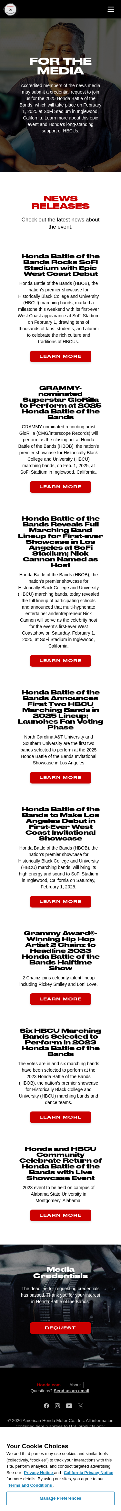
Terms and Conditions (30, 1485)
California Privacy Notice (88, 1472)
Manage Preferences (60, 1498)
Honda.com (49, 1384)
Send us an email (71, 1390)
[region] (60, 1469)
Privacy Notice (39, 1472)
